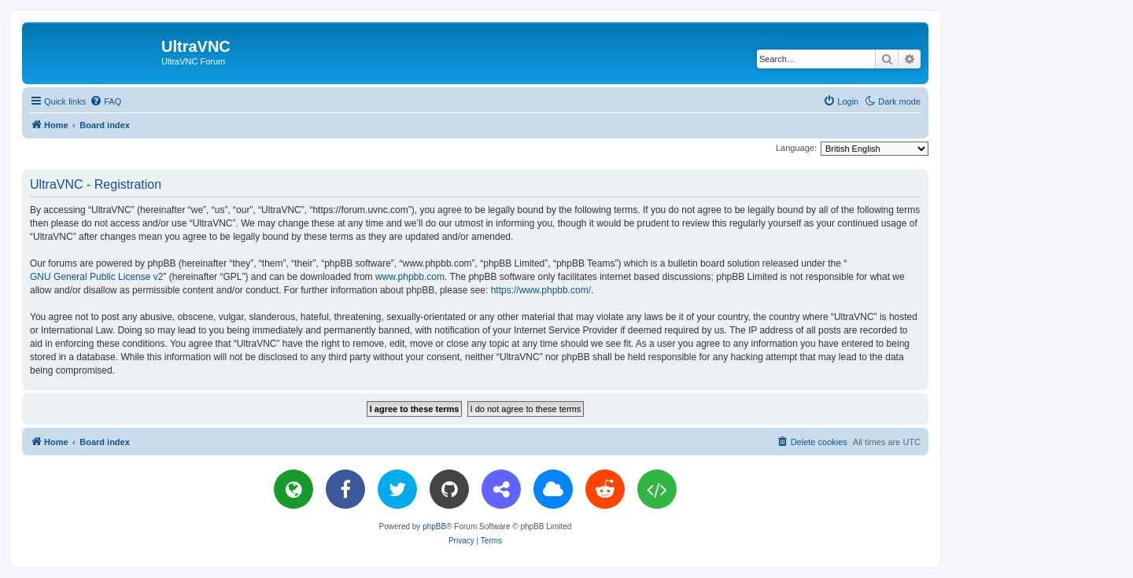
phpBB (434, 526)
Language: (796, 148)
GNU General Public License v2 (96, 276)
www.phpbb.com (410, 276)
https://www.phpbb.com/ (541, 290)
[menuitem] (105, 101)
